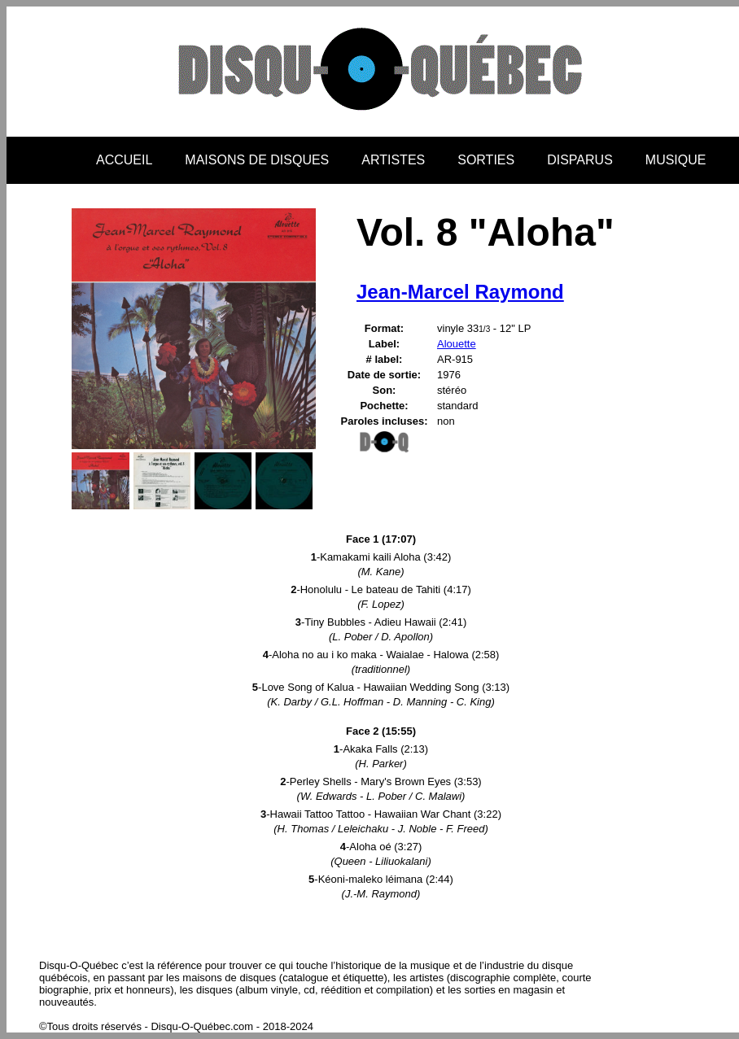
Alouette (456, 344)
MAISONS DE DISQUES (257, 160)
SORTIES (485, 160)
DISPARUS (580, 160)
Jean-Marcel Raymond (460, 292)
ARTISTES (393, 160)
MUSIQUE (675, 160)
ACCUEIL (124, 160)
